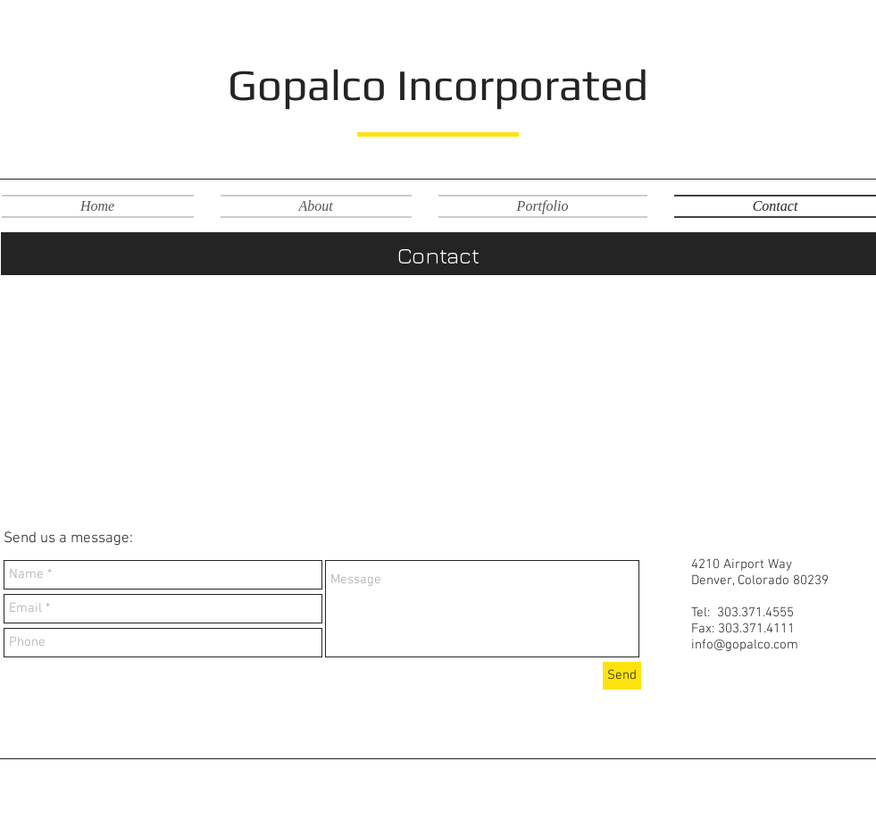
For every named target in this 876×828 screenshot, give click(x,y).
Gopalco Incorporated (438, 84)
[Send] (622, 676)
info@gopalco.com (744, 645)
